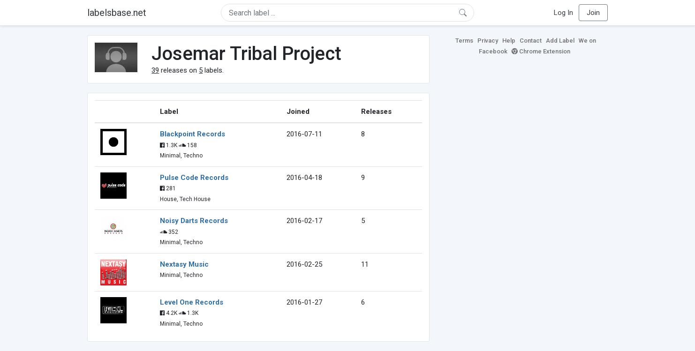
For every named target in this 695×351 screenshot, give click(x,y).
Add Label (560, 40)
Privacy (487, 40)
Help (508, 40)
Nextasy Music (184, 264)
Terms (464, 40)
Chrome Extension (541, 51)
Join (593, 12)
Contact (531, 40)
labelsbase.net (116, 12)
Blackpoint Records (192, 134)
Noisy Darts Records (194, 221)
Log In (563, 12)
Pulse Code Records (194, 177)
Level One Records (191, 302)
